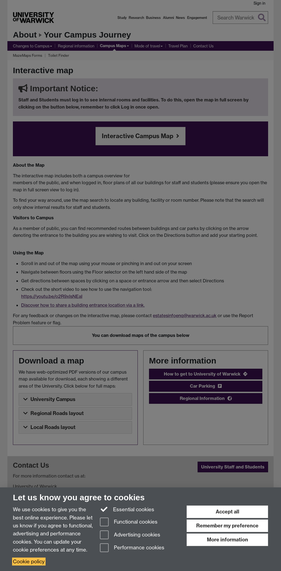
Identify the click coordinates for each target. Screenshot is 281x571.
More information (227, 539)
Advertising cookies (130, 535)
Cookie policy (29, 561)
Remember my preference (227, 525)
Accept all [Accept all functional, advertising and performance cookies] (227, 511)
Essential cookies (127, 509)
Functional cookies (129, 522)
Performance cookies (132, 548)
